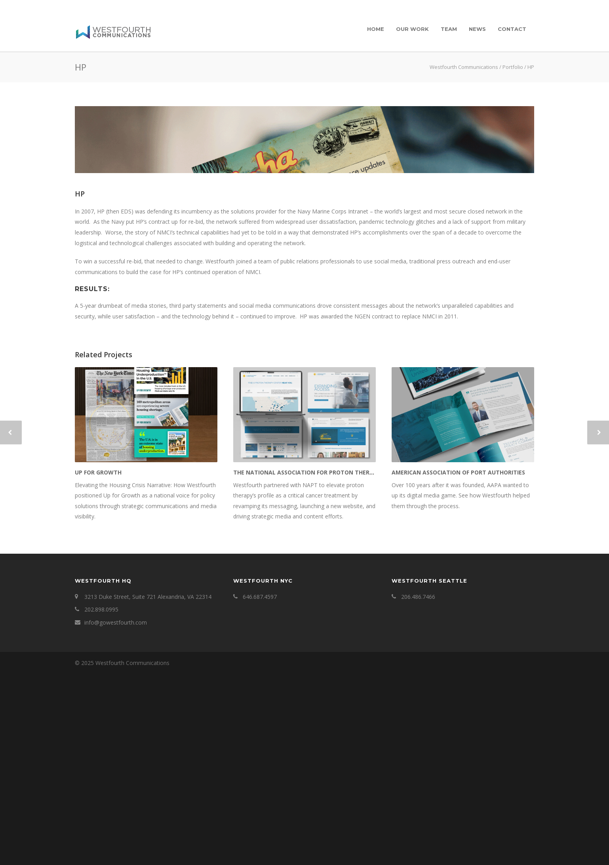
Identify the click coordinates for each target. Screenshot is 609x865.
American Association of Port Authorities (458, 663)
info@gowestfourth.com (115, 814)
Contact (512, 29)
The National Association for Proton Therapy (306, 663)
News (477, 29)
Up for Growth (98, 663)
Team (449, 29)
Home (375, 29)
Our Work (412, 29)
